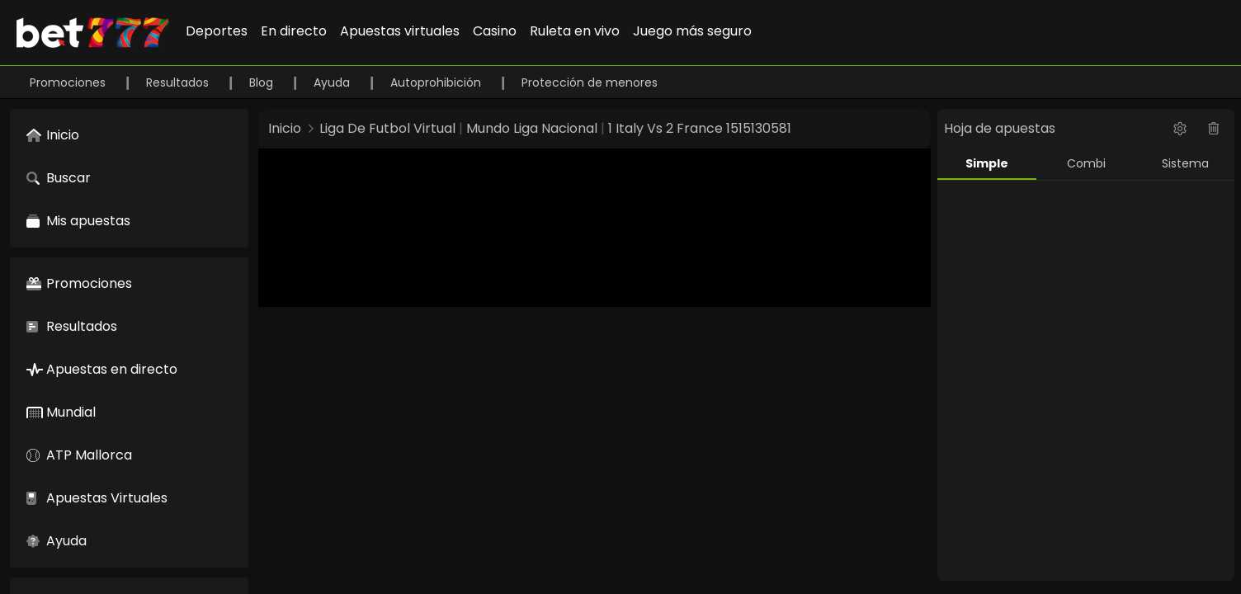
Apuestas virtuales (400, 30)
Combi (1086, 163)
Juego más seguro (692, 30)
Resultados (179, 82)
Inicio (284, 128)
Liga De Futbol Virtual (387, 128)
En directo (294, 30)
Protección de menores (589, 82)
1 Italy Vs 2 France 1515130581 (699, 128)
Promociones (69, 82)
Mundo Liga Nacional (531, 128)
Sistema (1185, 163)
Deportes (217, 30)
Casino (495, 30)
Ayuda (333, 82)
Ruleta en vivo (575, 30)
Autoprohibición (437, 82)
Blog (262, 82)
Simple (986, 163)
